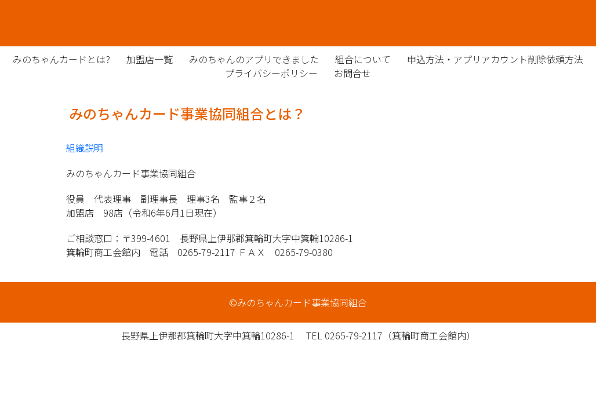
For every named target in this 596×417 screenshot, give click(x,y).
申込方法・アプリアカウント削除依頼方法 (495, 59)
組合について (363, 59)
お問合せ (352, 73)
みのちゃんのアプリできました (254, 59)
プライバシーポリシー (271, 73)
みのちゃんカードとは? (61, 59)
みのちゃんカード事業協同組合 (298, 23)
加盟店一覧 (149, 59)
